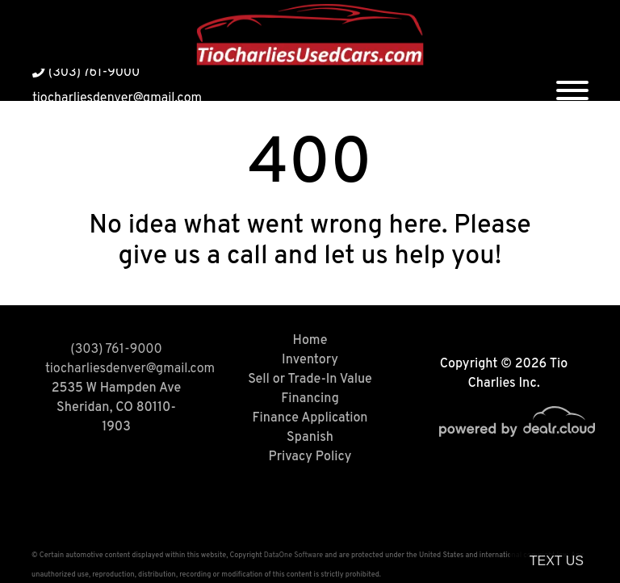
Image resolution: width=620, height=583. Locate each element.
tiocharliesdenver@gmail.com (117, 98)
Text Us (557, 561)
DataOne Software (293, 555)
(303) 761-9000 (86, 73)
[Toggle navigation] (572, 85)
